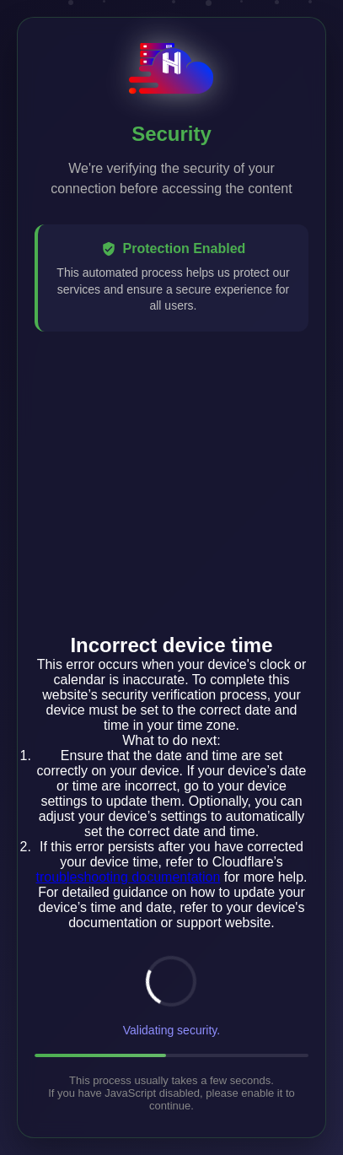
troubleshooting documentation (128, 877)
